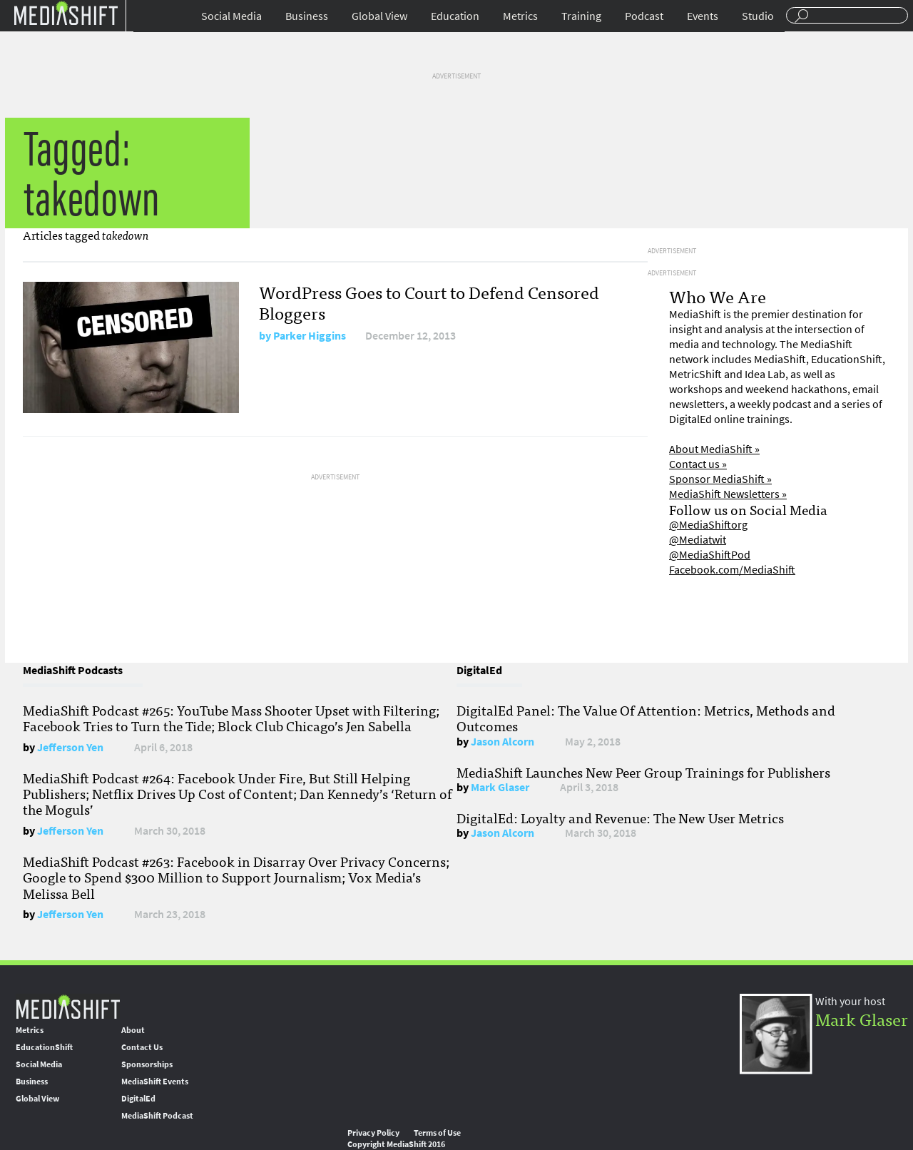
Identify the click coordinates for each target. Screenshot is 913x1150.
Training (581, 16)
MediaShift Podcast (157, 1115)
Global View (379, 16)
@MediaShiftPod (709, 554)
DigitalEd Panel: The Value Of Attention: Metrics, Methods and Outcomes (645, 717)
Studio (758, 16)
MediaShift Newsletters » (728, 494)
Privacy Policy (373, 1133)
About (133, 1030)
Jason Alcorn (502, 741)
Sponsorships (147, 1064)
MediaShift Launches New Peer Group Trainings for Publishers (643, 772)
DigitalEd (138, 1098)
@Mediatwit (697, 539)
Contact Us (142, 1047)
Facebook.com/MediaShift (732, 569)
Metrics (520, 16)
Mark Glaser (500, 787)
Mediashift (66, 12)
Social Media (231, 16)
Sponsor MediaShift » (720, 479)
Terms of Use (437, 1133)
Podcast (644, 16)
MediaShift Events (154, 1081)
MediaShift (68, 1006)
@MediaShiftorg (708, 524)
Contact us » (698, 464)
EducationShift (44, 1047)
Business (306, 16)
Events (702, 16)
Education (455, 16)
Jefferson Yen (70, 747)
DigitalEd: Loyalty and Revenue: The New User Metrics (620, 817)
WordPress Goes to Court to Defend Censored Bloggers (429, 302)
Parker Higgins (309, 335)
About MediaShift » (714, 449)
